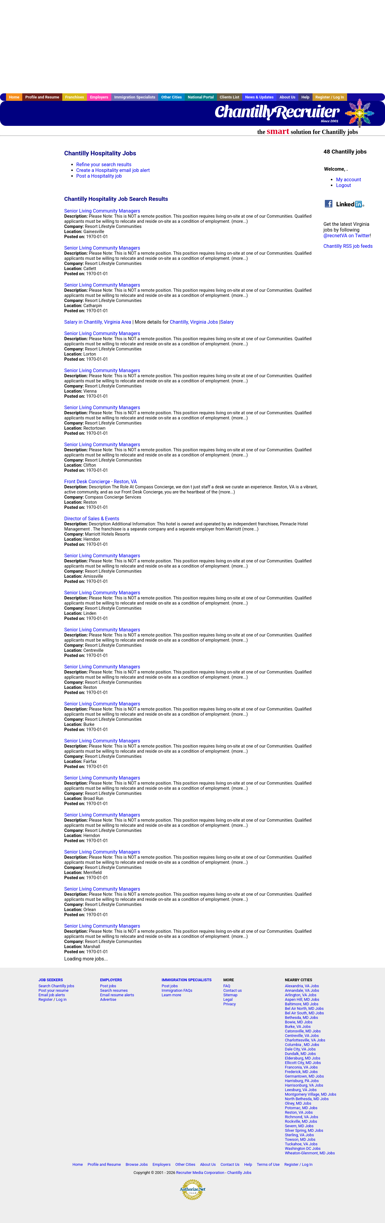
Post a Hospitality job (99, 176)
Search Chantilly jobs (56, 986)
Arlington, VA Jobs (300, 995)
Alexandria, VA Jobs (302, 986)
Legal (228, 999)
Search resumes (114, 990)
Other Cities (171, 97)
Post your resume (53, 990)
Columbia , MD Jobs (302, 1044)
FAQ (226, 986)
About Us (287, 97)
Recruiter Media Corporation (200, 1172)
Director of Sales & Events (91, 518)
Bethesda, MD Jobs (301, 1017)
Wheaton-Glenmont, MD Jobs (310, 1153)
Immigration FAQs (177, 990)
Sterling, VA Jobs (299, 1135)
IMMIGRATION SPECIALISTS (187, 980)
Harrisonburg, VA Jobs (304, 1085)
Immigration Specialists (134, 97)
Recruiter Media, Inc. (362, 116)
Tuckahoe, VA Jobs (301, 1144)
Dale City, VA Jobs (300, 1049)
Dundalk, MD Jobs (300, 1053)
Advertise (108, 999)
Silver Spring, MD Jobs (304, 1130)
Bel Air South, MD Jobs (304, 1013)
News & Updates (259, 97)
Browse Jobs (137, 1164)
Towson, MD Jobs (300, 1139)
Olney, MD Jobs (298, 1103)
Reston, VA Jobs (299, 1112)
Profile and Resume (42, 97)
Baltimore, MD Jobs (301, 1004)
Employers (99, 97)
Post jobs (108, 986)
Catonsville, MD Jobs (303, 1031)
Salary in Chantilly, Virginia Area (97, 322)
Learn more (171, 995)
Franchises (74, 97)
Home (14, 97)
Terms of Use (268, 1164)
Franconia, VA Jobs (301, 1067)
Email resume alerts (117, 995)
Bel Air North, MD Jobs (304, 1008)
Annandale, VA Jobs (302, 990)
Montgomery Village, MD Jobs (310, 1094)
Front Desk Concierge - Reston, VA (100, 481)
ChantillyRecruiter (276, 111)
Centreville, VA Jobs (302, 1035)
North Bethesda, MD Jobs (307, 1099)
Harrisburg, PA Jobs (302, 1080)
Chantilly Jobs (239, 1172)
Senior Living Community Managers (102, 211)
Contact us (232, 990)
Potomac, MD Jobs (301, 1108)
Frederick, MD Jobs (301, 1071)
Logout (343, 185)
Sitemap (230, 995)
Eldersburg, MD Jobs (302, 1058)
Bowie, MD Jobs (298, 1022)
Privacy (229, 1004)
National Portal (201, 97)
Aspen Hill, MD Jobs (302, 999)
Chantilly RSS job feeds (348, 246)
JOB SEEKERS (50, 980)
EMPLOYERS (111, 980)
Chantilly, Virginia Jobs (194, 322)
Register (45, 999)
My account (348, 179)
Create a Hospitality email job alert (113, 170)
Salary (227, 322)
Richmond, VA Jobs (301, 1117)
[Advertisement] (192, 47)
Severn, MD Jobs (299, 1126)
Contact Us (229, 1164)
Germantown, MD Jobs (304, 1076)
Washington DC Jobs (303, 1148)
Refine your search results (103, 164)
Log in (61, 999)
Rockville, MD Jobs (301, 1121)
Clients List (229, 97)
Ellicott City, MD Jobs (303, 1062)
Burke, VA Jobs (298, 1026)
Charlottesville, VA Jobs (305, 1040)
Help (305, 97)
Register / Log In (330, 97)
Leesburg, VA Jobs (301, 1090)
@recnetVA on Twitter (346, 235)
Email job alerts (51, 995)
